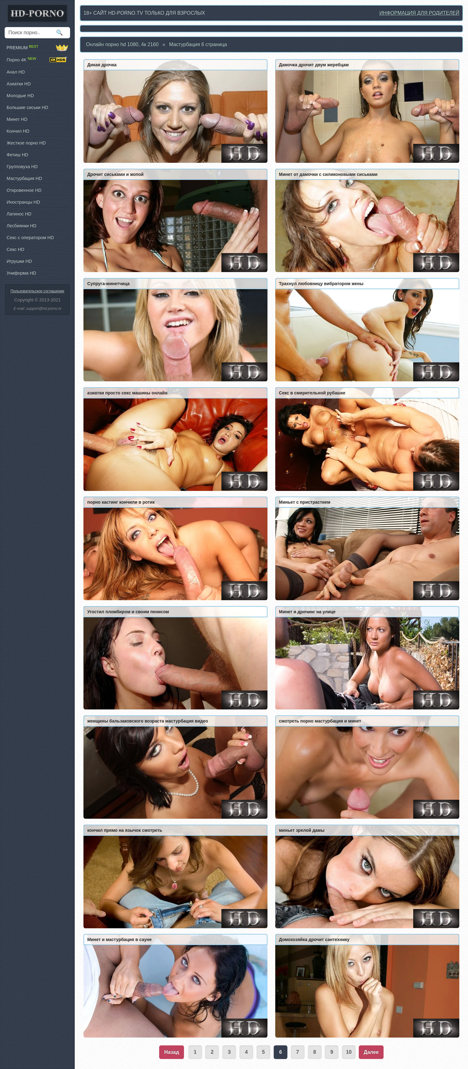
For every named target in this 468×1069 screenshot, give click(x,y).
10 (349, 1052)
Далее (371, 1052)
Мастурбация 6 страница (198, 44)
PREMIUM (37, 47)
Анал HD (16, 71)
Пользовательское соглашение (37, 291)
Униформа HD (21, 273)
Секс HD (15, 249)
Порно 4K (37, 59)
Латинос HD (19, 213)
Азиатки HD (19, 83)
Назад (171, 1052)
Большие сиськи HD (27, 107)
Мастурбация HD (24, 178)
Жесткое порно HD (26, 142)
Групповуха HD (22, 166)
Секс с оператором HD (30, 237)
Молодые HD (20, 95)
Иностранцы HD (23, 202)
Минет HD (17, 119)
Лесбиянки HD (21, 225)
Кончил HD (18, 131)
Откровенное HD (24, 190)
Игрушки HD (19, 261)
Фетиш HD (17, 154)
